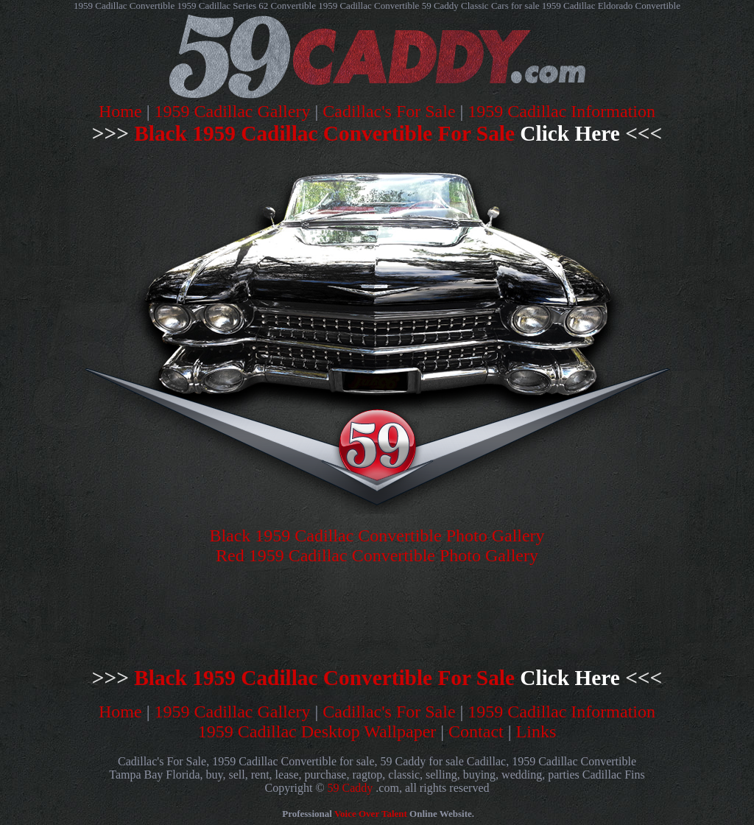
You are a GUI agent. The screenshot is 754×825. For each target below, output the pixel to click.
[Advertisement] (265, 614)
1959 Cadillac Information (561, 111)
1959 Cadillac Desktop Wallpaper (317, 731)
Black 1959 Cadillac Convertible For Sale (377, 133)
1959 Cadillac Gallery (233, 111)
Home (120, 111)
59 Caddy (350, 788)
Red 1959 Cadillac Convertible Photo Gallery (377, 555)
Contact (476, 731)
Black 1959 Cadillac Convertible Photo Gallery (376, 535)
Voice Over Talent (370, 813)
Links (536, 731)
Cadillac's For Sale (389, 111)
